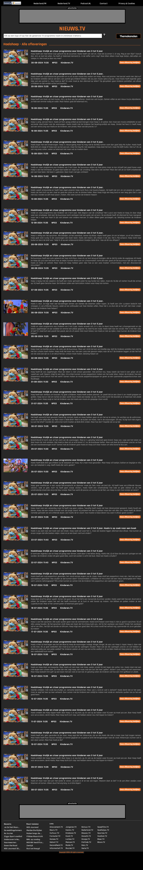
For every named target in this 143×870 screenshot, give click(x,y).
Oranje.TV (85, 839)
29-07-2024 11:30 (39, 448)
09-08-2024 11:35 (40, 244)
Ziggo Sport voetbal (13, 836)
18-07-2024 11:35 (39, 608)
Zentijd (29, 845)
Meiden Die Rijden (34, 830)
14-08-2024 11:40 (39, 176)
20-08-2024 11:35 (39, 86)
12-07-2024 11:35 (39, 698)
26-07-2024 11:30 (39, 471)
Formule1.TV (55, 836)
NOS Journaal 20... (12, 848)
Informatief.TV (56, 848)
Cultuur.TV (54, 833)
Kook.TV (69, 836)
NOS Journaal (32, 827)
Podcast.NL (86, 3)
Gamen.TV (54, 839)
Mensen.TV (70, 842)
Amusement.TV (56, 827)
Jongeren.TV (71, 827)
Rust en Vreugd (33, 848)
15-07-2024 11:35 (39, 676)
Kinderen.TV (67, 62)
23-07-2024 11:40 (39, 539)
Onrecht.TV (86, 836)
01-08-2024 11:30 (39, 381)
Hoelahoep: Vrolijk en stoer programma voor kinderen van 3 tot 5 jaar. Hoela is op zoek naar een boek (83, 528)
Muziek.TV (70, 848)
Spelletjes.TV (103, 830)
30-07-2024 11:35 (39, 426)
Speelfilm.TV (103, 827)
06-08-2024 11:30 (40, 312)
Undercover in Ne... (12, 839)
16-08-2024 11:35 (39, 130)
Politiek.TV (86, 842)
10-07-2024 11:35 (39, 744)
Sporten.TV (102, 833)
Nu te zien (8, 833)
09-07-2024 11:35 (39, 767)
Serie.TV (85, 848)
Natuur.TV (85, 827)
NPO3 (54, 62)
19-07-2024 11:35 (39, 585)
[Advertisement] (72, 16)
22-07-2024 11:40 (39, 562)
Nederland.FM (40, 3)
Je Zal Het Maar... (11, 827)
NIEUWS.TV (72, 28)
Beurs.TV (53, 830)
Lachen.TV (70, 839)
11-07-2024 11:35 (39, 721)
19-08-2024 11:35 (39, 108)
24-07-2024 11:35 (39, 517)
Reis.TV (84, 845)
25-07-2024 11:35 (39, 494)
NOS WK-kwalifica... (34, 842)
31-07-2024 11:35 (39, 403)
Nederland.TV (64, 3)
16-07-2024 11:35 (39, 654)
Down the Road (10, 845)
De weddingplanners (13, 830)
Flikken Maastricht (34, 836)
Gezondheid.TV (56, 845)
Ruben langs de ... (34, 833)
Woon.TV (101, 842)
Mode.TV (69, 845)
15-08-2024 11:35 (39, 153)
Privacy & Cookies (127, 3)
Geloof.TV (54, 842)
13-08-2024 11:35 (39, 199)
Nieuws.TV (85, 833)
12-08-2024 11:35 (39, 222)
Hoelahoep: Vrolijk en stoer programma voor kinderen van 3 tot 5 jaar (67, 51)
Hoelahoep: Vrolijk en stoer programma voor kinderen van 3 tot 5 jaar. (67, 73)
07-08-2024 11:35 (39, 289)
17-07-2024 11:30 (39, 631)
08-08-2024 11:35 (40, 268)
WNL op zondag (33, 839)
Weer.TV (100, 839)
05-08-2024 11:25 (39, 336)
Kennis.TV (70, 830)
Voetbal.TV (102, 836)
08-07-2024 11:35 (39, 789)
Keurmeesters (10, 842)
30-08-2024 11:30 (40, 62)
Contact (104, 3)
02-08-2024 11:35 (39, 358)
